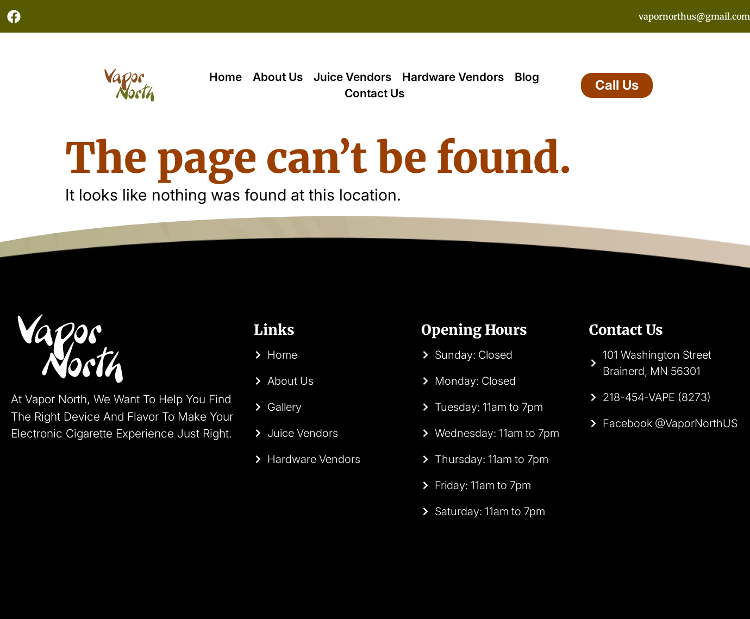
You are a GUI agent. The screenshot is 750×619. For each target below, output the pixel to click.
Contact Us (374, 93)
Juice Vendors (352, 77)
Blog (527, 77)
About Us (278, 77)
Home (225, 77)
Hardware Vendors (453, 77)
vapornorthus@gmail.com (694, 16)
